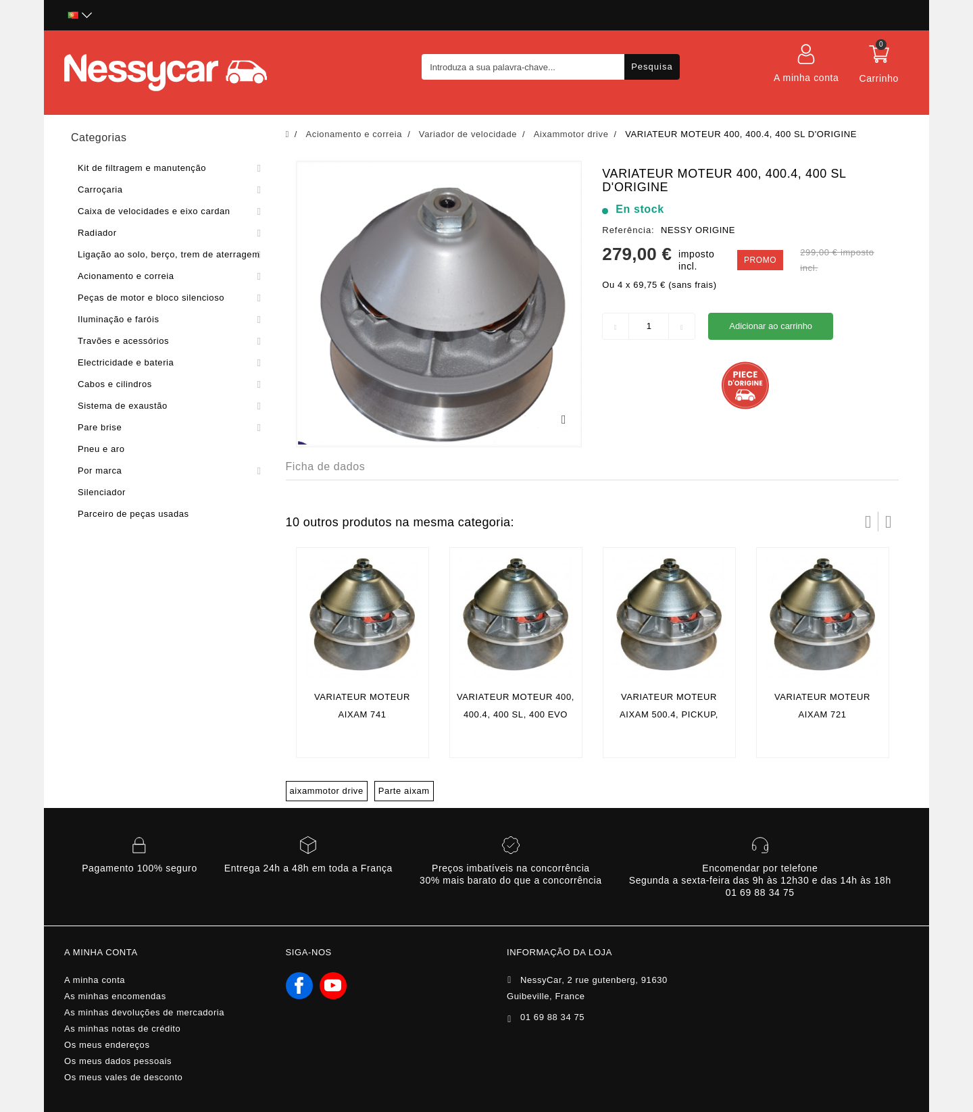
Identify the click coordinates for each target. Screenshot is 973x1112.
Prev (868, 521)
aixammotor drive (327, 791)
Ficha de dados (326, 466)
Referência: (628, 230)
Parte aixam (404, 791)
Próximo (888, 521)
